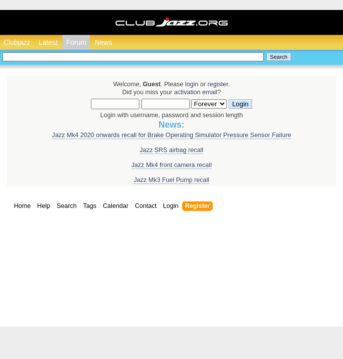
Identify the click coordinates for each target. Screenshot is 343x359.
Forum (76, 42)
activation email (195, 92)
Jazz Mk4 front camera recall (171, 165)
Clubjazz (16, 42)
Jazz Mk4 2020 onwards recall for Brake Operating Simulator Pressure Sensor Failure (171, 135)
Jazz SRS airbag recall (171, 150)
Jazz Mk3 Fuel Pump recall (171, 180)
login (192, 84)
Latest (47, 42)
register (217, 84)
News (103, 42)
